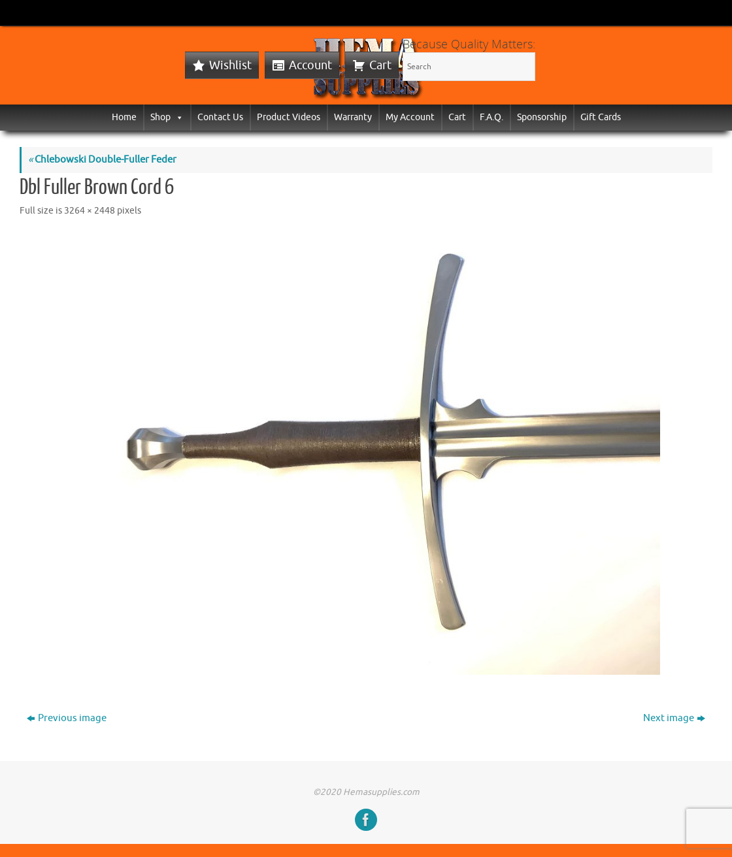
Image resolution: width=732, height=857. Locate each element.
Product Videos (288, 117)
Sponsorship (542, 117)
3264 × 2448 (89, 210)
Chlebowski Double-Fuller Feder (102, 160)
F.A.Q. (491, 117)
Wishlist (230, 65)
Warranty (353, 117)
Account (310, 65)
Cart (380, 65)
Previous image (67, 718)
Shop (167, 117)
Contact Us (220, 117)
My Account (410, 117)
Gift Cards (600, 117)
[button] (177, 117)
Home (124, 117)
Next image (674, 718)
